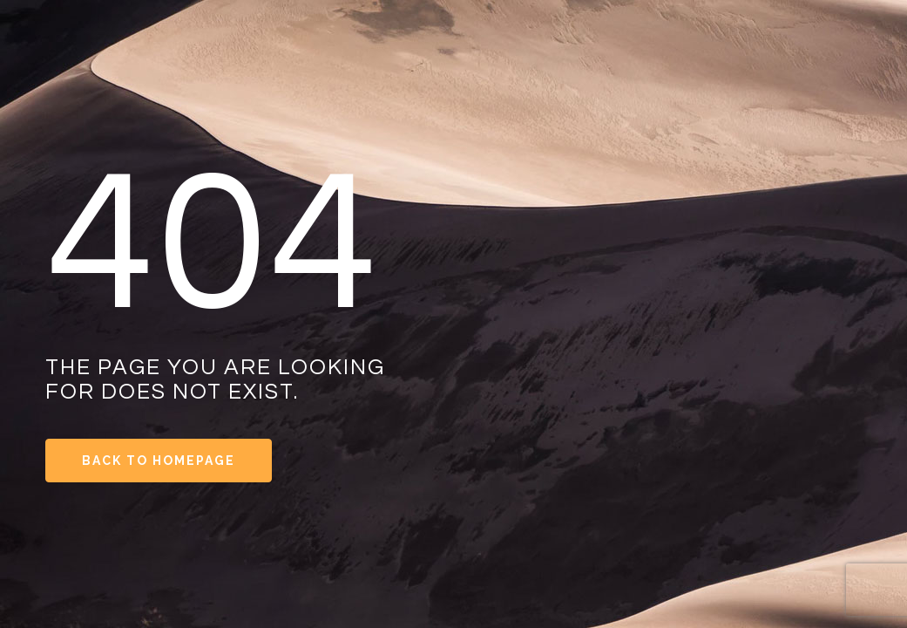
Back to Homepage (158, 461)
